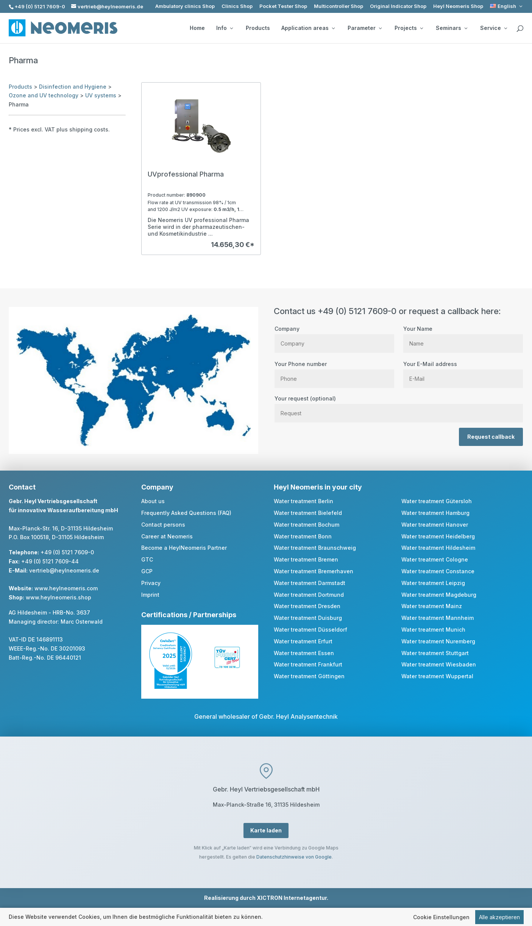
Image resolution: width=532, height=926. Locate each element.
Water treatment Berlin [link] (303, 501)
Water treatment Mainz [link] (431, 606)
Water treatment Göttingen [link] (309, 676)
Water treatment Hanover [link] (434, 524)
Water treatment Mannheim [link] (437, 618)
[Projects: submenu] (421, 28)
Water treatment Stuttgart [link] (435, 653)
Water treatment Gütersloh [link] (436, 501)
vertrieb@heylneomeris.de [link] (64, 570)
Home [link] (197, 28)
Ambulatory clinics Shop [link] (185, 6)
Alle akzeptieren (499, 917)
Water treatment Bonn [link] (303, 536)
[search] (519, 28)
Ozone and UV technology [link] (43, 95)
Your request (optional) (399, 405)
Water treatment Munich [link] (433, 629)
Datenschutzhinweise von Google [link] (294, 857)
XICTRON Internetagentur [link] (292, 898)
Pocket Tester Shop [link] (283, 6)
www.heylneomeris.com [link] (66, 588)
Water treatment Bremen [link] (306, 559)
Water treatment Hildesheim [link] (438, 547)
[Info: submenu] (231, 28)
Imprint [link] (150, 594)
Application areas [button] (308, 28)
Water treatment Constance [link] (437, 571)
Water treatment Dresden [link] (307, 606)
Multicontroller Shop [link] (338, 6)
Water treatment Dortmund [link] (309, 594)
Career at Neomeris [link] (167, 536)
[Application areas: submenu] (333, 28)
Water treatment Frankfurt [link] (308, 664)
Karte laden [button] (266, 830)
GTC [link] (147, 559)
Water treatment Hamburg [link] (435, 513)
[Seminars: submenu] (465, 28)
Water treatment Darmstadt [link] (309, 583)
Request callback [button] (491, 436)
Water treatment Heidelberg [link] (438, 536)
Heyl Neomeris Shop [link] (458, 6)
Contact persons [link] (163, 524)
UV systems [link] (100, 95)
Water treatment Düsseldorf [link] (310, 629)
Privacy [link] (151, 583)
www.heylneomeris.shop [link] (58, 597)
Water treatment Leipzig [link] (433, 583)
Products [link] (258, 28)
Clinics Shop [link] (237, 6)
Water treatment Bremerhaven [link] (313, 571)
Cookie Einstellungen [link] (441, 917)
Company (334, 336)
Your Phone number (334, 371)
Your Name (463, 336)
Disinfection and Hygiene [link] (72, 86)
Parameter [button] (365, 28)
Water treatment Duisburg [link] (308, 618)
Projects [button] (409, 28)
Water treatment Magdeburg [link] (438, 594)
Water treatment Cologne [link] (434, 559)
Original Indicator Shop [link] (398, 6)
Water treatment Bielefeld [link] (308, 513)
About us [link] (153, 501)
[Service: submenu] (505, 28)
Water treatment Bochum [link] (306, 524)
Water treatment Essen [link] (304, 653)
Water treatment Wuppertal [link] (437, 676)
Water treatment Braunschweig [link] (315, 547)
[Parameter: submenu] (380, 28)
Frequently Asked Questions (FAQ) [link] (186, 513)
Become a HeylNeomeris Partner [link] (184, 547)
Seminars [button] (451, 28)
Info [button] (224, 28)
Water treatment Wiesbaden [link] (438, 664)
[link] (507, 6)
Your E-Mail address (463, 371)
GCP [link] (147, 571)
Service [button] (493, 28)
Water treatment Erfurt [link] (303, 641)
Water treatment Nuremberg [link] (438, 641)
